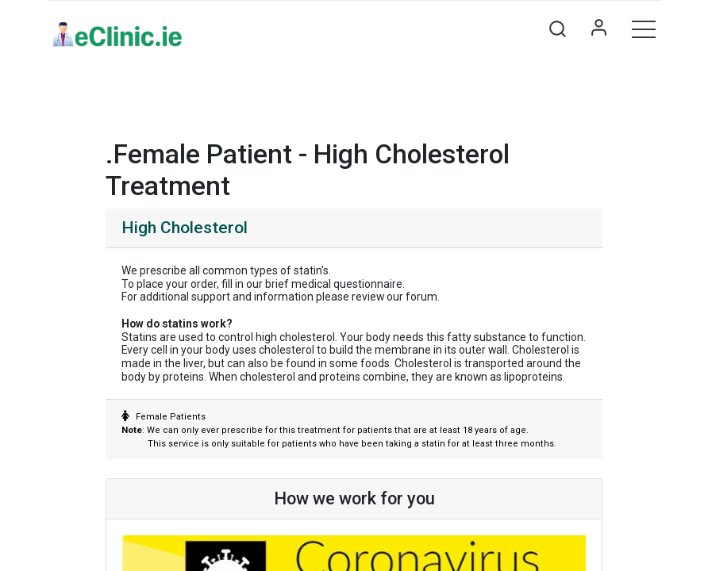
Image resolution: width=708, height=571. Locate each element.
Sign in (598, 28)
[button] (557, 28)
